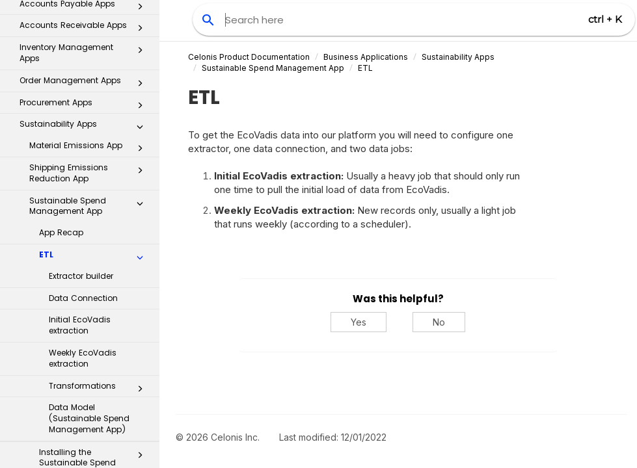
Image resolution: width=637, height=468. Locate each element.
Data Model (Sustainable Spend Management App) (89, 244)
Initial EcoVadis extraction (80, 151)
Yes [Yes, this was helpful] (358, 322)
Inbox (85, 336)
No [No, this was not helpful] (439, 322)
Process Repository (80, 363)
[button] (139, 31)
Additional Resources (80, 444)
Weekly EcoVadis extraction (82, 184)
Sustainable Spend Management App (89, 32)
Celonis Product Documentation (249, 57)
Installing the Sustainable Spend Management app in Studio (94, 294)
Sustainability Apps (458, 57)
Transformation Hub (80, 390)
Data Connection (83, 123)
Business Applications (365, 57)
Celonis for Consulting (80, 417)
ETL (94, 83)
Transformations (99, 214)
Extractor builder (81, 101)
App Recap (61, 58)
